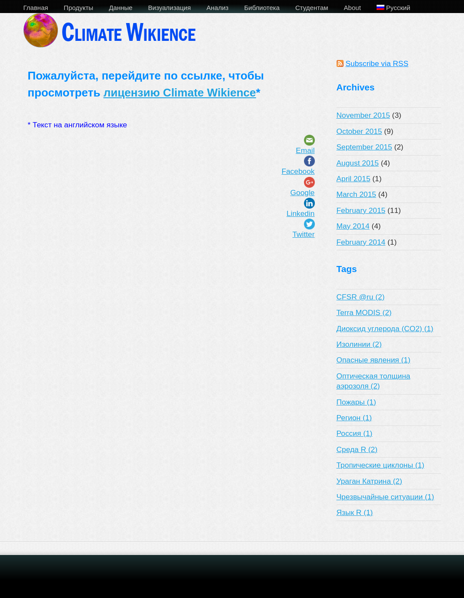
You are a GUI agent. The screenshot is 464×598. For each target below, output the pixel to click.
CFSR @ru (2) (361, 296)
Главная (35, 7)
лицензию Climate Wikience (179, 92)
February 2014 (361, 242)
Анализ (218, 7)
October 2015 (359, 131)
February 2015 (361, 210)
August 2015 (358, 163)
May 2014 (353, 226)
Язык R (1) (355, 512)
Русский (394, 7)
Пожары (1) (356, 402)
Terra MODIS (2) (364, 312)
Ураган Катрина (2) (369, 481)
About (352, 7)
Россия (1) (355, 433)
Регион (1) (354, 417)
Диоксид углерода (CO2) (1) (385, 328)
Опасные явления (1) (374, 359)
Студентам (311, 7)
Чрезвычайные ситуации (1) (385, 496)
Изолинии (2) (359, 344)
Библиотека (262, 7)
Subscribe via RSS (377, 63)
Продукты (78, 7)
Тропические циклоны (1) (380, 465)
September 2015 (364, 147)
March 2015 (357, 194)
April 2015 (354, 178)
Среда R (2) (357, 449)
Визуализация (169, 7)
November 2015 (363, 115)
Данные (120, 7)
